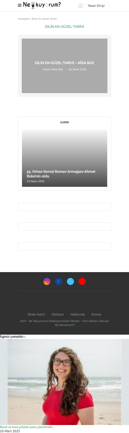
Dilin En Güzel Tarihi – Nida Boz (64, 63)
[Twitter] (70, 281)
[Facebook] (58, 281)
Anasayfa (23, 18)
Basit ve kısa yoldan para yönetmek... (27, 427)
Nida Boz (57, 69)
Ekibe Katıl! (36, 314)
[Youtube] (82, 281)
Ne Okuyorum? (64, 325)
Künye (96, 314)
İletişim (58, 314)
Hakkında (78, 314)
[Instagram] (46, 281)
